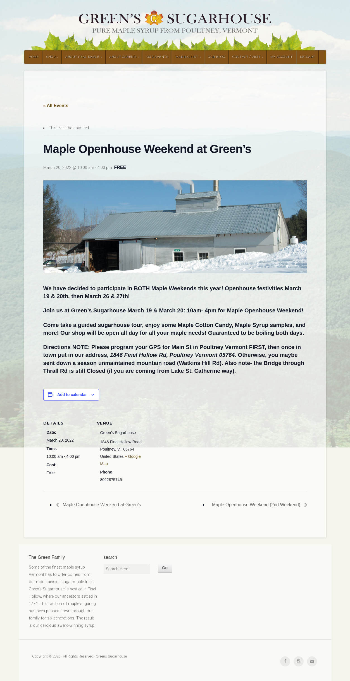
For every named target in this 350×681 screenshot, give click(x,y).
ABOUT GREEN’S (123, 57)
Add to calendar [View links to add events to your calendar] (72, 394)
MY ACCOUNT (281, 57)
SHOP (50, 57)
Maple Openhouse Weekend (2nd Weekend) (257, 504)
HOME (34, 57)
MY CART (307, 57)
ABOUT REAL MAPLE (82, 57)
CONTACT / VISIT (246, 57)
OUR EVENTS (157, 57)
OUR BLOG (216, 57)
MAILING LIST (187, 57)
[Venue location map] (180, 448)
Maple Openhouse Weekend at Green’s (101, 504)
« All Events (55, 105)
